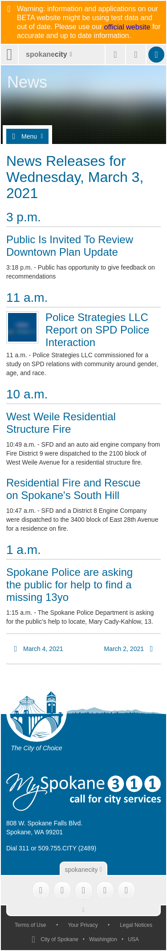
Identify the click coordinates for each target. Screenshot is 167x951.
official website (127, 27)
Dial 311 (17, 848)
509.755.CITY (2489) (67, 848)
